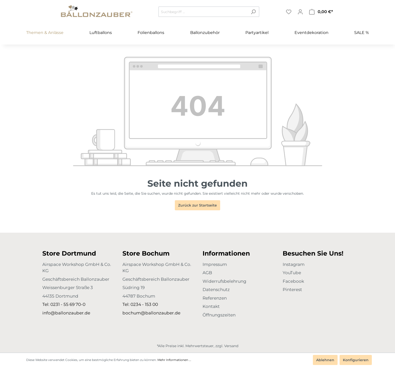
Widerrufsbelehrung (224, 281)
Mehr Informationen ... (174, 360)
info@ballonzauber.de (66, 312)
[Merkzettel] (288, 12)
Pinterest (292, 289)
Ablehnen (325, 360)
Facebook (293, 281)
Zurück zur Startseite (197, 205)
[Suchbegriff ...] (203, 12)
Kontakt (211, 306)
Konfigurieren (356, 360)
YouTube (292, 272)
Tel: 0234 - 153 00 (140, 304)
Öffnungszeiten (219, 314)
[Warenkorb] (321, 12)
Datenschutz (216, 289)
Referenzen (215, 298)
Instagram (294, 264)
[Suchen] (253, 12)
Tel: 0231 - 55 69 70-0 (63, 304)
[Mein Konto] (300, 12)
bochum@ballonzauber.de (151, 312)
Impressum (215, 264)
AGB (207, 272)
